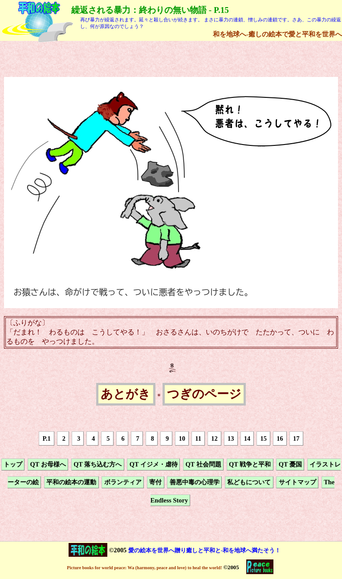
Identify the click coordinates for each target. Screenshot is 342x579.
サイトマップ (297, 482)
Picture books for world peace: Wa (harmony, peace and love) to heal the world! (144, 567)
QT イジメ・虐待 (154, 464)
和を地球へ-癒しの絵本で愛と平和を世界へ (277, 34)
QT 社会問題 (203, 464)
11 (198, 438)
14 (247, 438)
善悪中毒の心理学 (195, 482)
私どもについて (249, 482)
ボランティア (123, 482)
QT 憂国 (290, 464)
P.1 (47, 438)
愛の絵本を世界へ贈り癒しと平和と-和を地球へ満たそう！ (204, 550)
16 (280, 438)
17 (296, 438)
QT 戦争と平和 (250, 464)
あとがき (126, 394)
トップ (13, 464)
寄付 (155, 482)
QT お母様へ (47, 464)
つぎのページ (204, 394)
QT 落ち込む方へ (97, 464)
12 (214, 438)
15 (264, 438)
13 (231, 438)
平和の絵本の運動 (71, 482)
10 (182, 438)
